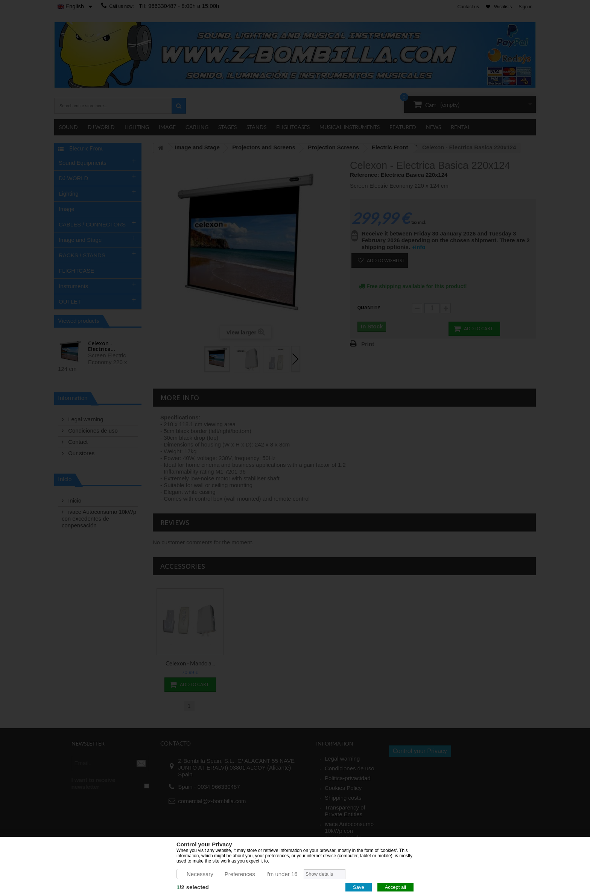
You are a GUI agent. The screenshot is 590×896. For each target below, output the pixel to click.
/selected (192, 887)
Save (358, 887)
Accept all (395, 887)
